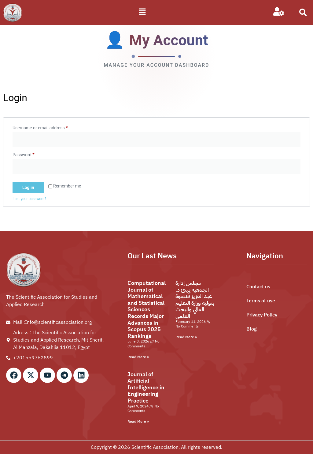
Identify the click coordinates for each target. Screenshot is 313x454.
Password (32, 153)
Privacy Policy (261, 315)
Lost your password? (29, 199)
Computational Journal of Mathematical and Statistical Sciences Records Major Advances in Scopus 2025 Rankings (146, 309)
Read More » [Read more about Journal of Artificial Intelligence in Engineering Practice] (138, 421)
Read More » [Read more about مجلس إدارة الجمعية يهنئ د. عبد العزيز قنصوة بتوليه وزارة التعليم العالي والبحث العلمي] (186, 337)
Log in (28, 187)
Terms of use (260, 301)
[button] (142, 12)
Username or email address (48, 126)
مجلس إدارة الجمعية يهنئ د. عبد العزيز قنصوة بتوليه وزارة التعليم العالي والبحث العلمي (194, 299)
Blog (251, 329)
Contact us (258, 286)
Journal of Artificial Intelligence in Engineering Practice (145, 387)
